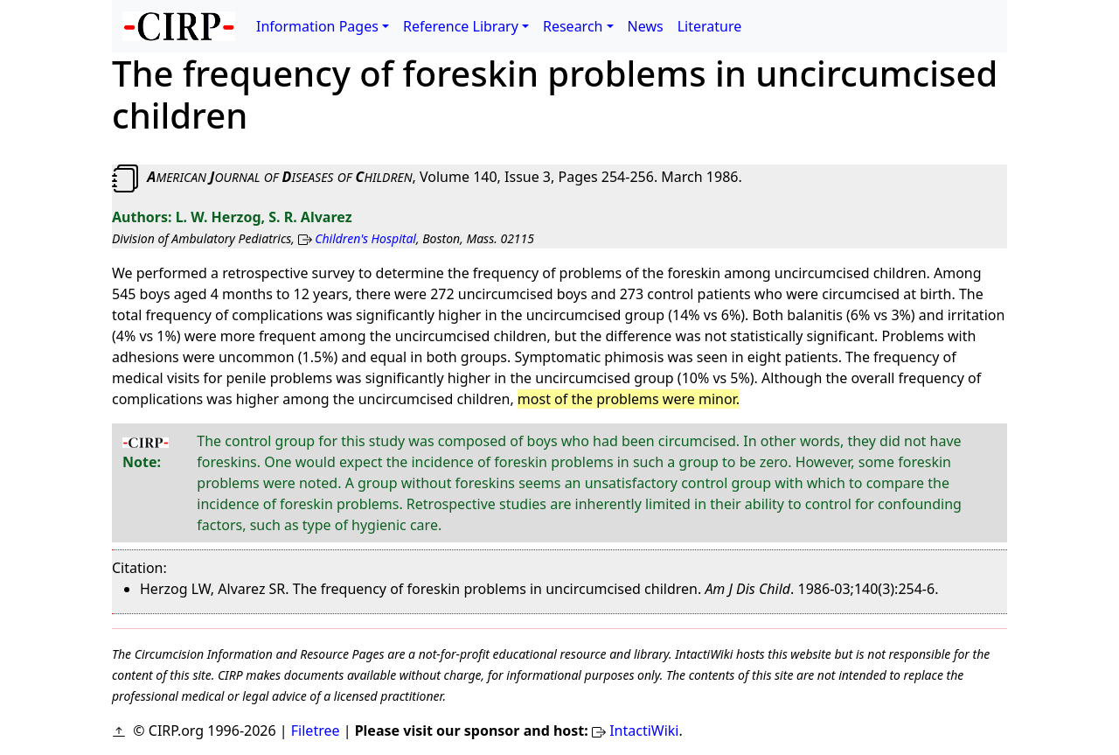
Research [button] (573, 26)
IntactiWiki (643, 730)
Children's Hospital (365, 238)
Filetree (315, 730)
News (646, 26)
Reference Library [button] (460, 26)
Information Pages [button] (317, 26)
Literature (710, 26)
